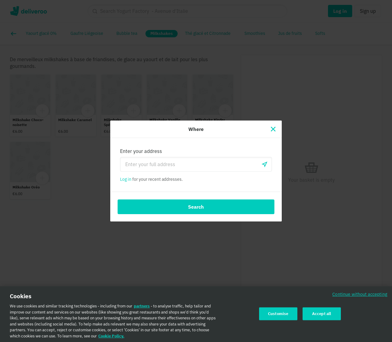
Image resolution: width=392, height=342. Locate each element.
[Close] (273, 129)
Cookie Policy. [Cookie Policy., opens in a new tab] (111, 338)
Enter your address (141, 151)
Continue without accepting (359, 296)
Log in (125, 179)
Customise (278, 316)
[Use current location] (265, 164)
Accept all (321, 316)
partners (142, 308)
